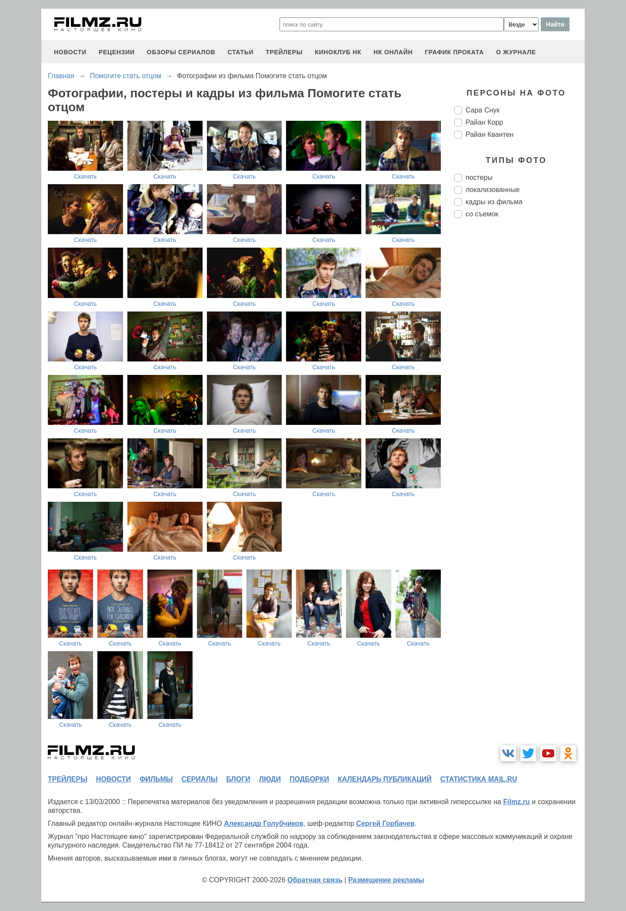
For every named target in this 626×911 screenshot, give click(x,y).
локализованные (492, 189)
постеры (479, 177)
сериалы (199, 779)
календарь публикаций (385, 779)
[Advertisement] (519, 370)
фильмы (156, 779)
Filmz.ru (516, 801)
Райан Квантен (489, 134)
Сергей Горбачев (385, 823)
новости (70, 52)
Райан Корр (484, 122)
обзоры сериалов (181, 52)
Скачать (85, 176)
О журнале (516, 52)
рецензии (117, 52)
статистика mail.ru (478, 779)
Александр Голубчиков (263, 823)
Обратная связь (315, 880)
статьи (240, 52)
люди (270, 779)
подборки (309, 779)
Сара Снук (482, 110)
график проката (454, 52)
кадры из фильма (494, 201)
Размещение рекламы (386, 880)
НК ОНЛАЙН (393, 52)
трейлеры (284, 52)
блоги (238, 779)
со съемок (482, 214)
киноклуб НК (338, 52)
